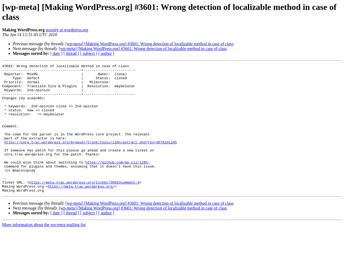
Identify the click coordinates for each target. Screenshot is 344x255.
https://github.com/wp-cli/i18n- (117, 182)
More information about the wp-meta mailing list (44, 250)
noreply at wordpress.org (67, 30)
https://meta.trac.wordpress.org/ (81, 211)
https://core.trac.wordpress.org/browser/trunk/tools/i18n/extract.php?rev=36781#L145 (90, 158)
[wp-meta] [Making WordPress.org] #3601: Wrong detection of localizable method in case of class (149, 43)
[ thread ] (71, 53)
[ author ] (106, 53)
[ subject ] (88, 53)
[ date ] (56, 53)
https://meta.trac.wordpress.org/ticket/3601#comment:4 (84, 206)
